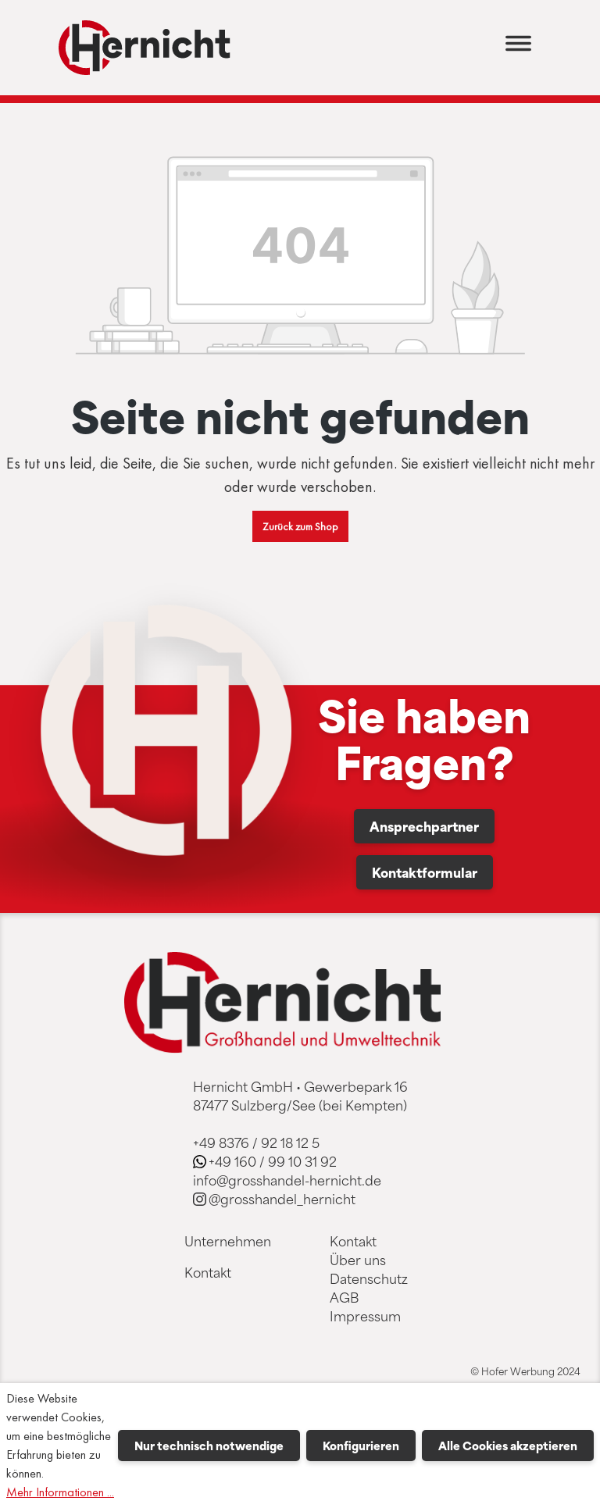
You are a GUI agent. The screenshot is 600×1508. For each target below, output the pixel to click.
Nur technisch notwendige (209, 1445)
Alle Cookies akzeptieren (507, 1445)
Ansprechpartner (424, 826)
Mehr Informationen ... (60, 1492)
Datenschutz (369, 1278)
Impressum (365, 1315)
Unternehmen (227, 1241)
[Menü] (518, 48)
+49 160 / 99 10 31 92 (273, 1161)
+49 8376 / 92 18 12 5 (256, 1142)
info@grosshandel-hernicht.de (287, 1180)
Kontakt (207, 1272)
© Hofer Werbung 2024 (525, 1371)
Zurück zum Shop (300, 526)
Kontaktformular (424, 872)
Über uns (358, 1259)
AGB (344, 1297)
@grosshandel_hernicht (282, 1198)
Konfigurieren (361, 1445)
